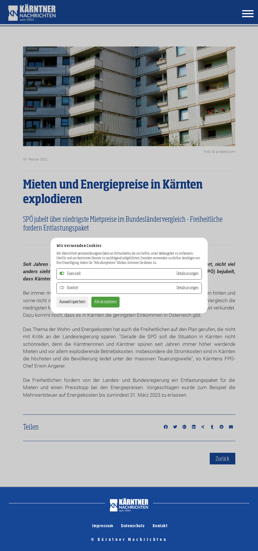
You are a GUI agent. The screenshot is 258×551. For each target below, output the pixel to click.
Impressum (102, 526)
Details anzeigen (188, 288)
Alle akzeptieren (105, 302)
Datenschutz (133, 526)
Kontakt (160, 526)
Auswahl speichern (72, 302)
